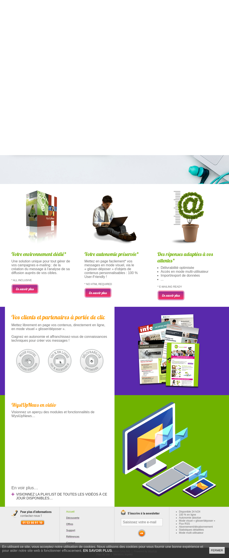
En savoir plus (97, 550)
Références (72, 536)
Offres (69, 524)
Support (70, 530)
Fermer (217, 550)
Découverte (72, 517)
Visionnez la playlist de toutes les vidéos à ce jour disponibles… (61, 496)
